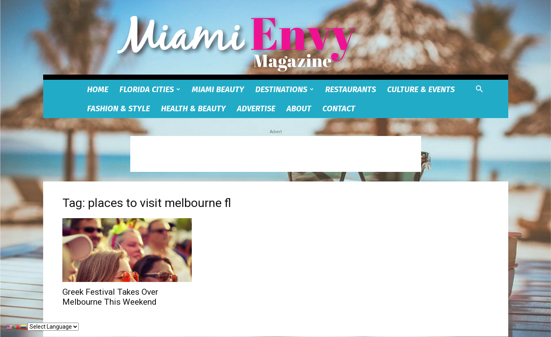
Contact (338, 108)
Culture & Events (421, 89)
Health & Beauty (193, 108)
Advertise (256, 108)
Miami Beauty (218, 89)
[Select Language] (53, 327)
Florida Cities (149, 89)
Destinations (284, 89)
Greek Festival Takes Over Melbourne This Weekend (110, 297)
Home (97, 89)
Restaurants (350, 89)
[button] (479, 90)
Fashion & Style (118, 108)
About (298, 108)
